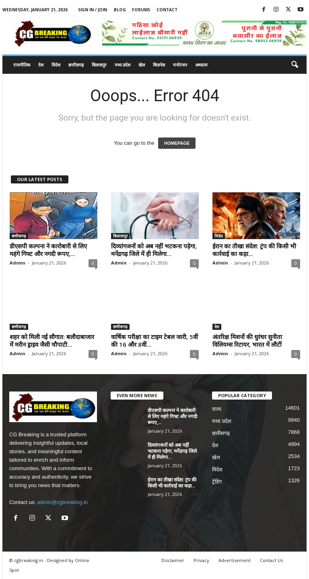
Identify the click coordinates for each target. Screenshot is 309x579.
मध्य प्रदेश (122, 65)
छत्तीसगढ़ (76, 65)
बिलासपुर (99, 65)
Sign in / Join (92, 9)
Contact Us (271, 560)
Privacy (201, 560)
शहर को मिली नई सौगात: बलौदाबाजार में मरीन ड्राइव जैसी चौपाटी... (52, 340)
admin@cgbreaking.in (62, 502)
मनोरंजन (180, 65)
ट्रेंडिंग (217, 482)
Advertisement (234, 560)
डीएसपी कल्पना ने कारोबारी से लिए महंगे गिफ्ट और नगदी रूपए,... (48, 250)
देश (40, 65)
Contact (167, 9)
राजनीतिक (21, 65)
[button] (294, 65)
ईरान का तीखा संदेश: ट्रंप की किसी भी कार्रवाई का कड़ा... (254, 250)
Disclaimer (172, 560)
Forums (141, 9)
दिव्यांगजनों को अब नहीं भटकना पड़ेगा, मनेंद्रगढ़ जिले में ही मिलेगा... (154, 250)
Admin (17, 263)
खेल (141, 65)
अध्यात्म (201, 65)
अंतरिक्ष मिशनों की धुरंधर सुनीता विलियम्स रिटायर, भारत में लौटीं (247, 340)
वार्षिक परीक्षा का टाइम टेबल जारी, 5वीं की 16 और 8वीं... (154, 340)
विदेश (56, 65)
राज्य (216, 409)
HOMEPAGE (177, 143)
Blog (120, 9)
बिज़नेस (159, 65)
